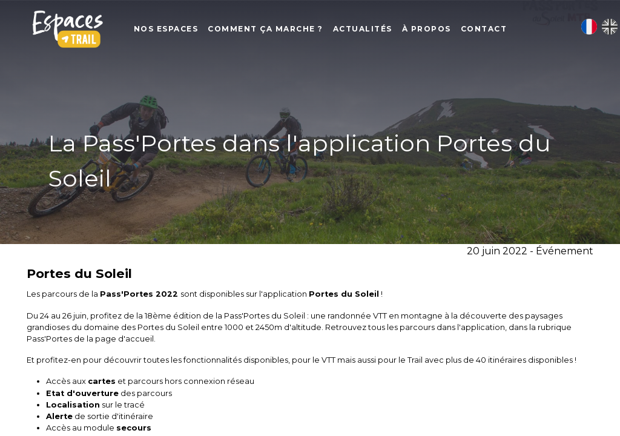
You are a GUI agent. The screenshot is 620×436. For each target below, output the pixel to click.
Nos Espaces (180, 30)
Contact (498, 30)
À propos (441, 30)
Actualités (377, 30)
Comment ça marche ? (280, 30)
